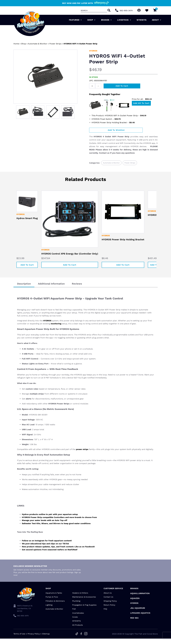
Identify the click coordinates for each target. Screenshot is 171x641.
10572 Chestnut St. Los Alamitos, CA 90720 (25, 610)
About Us (108, 595)
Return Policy (109, 607)
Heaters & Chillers (80, 595)
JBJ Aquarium (137, 610)
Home (16, 44)
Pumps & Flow (52, 599)
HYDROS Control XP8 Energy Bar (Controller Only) (71, 255)
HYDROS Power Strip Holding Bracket (126, 241)
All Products (77, 627)
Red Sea (134, 620)
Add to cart (122, 86)
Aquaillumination (140, 596)
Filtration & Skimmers (55, 603)
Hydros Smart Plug (27, 219)
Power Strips (55, 44)
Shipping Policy (110, 603)
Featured (75, 20)
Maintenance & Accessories (84, 599)
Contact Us (108, 599)
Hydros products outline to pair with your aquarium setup (50, 517)
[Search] (108, 10)
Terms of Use (19, 636)
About (157, 20)
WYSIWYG (142, 20)
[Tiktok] (77, 636)
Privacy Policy (34, 636)
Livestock (124, 20)
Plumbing (76, 603)
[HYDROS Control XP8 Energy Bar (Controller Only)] (71, 220)
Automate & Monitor (37, 44)
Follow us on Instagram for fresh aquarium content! (47, 543)
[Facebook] (81, 636)
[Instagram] (86, 636)
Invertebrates (78, 615)
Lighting (49, 607)
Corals (75, 619)
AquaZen (135, 600)
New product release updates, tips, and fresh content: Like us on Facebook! (58, 549)
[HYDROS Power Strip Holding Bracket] (127, 213)
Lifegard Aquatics (140, 615)
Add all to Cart (141, 103)
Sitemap (47, 636)
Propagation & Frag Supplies (84, 607)
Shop (91, 20)
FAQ (105, 611)
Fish (74, 611)
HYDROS (93, 51)
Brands (106, 20)
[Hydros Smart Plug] (27, 202)
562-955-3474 (126, 10)
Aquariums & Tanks (54, 595)
